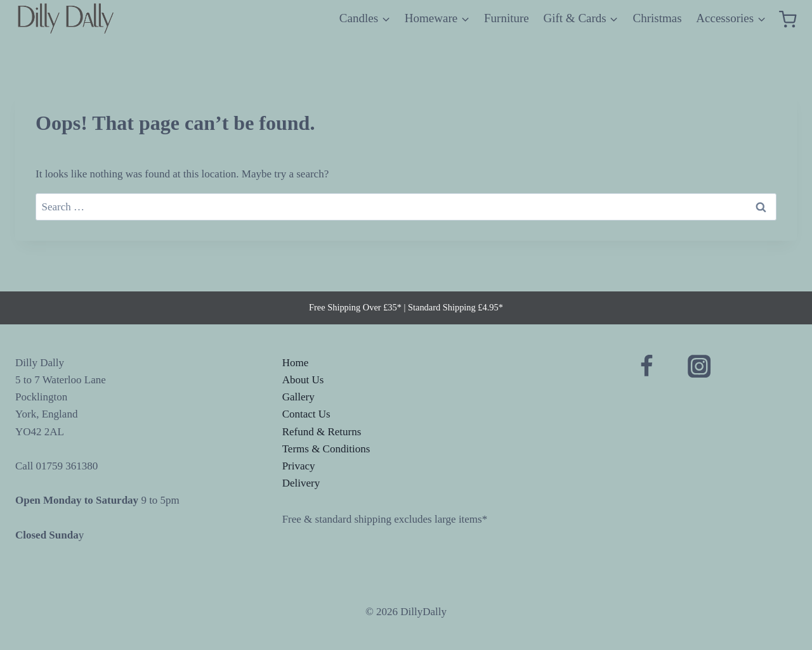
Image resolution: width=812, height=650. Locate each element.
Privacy (298, 466)
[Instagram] (699, 366)
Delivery (301, 483)
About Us (303, 380)
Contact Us (306, 414)
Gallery (298, 397)
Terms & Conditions (326, 449)
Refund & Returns (322, 432)
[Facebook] (646, 366)
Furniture (506, 18)
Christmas (657, 18)
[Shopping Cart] (788, 19)
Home (295, 363)
